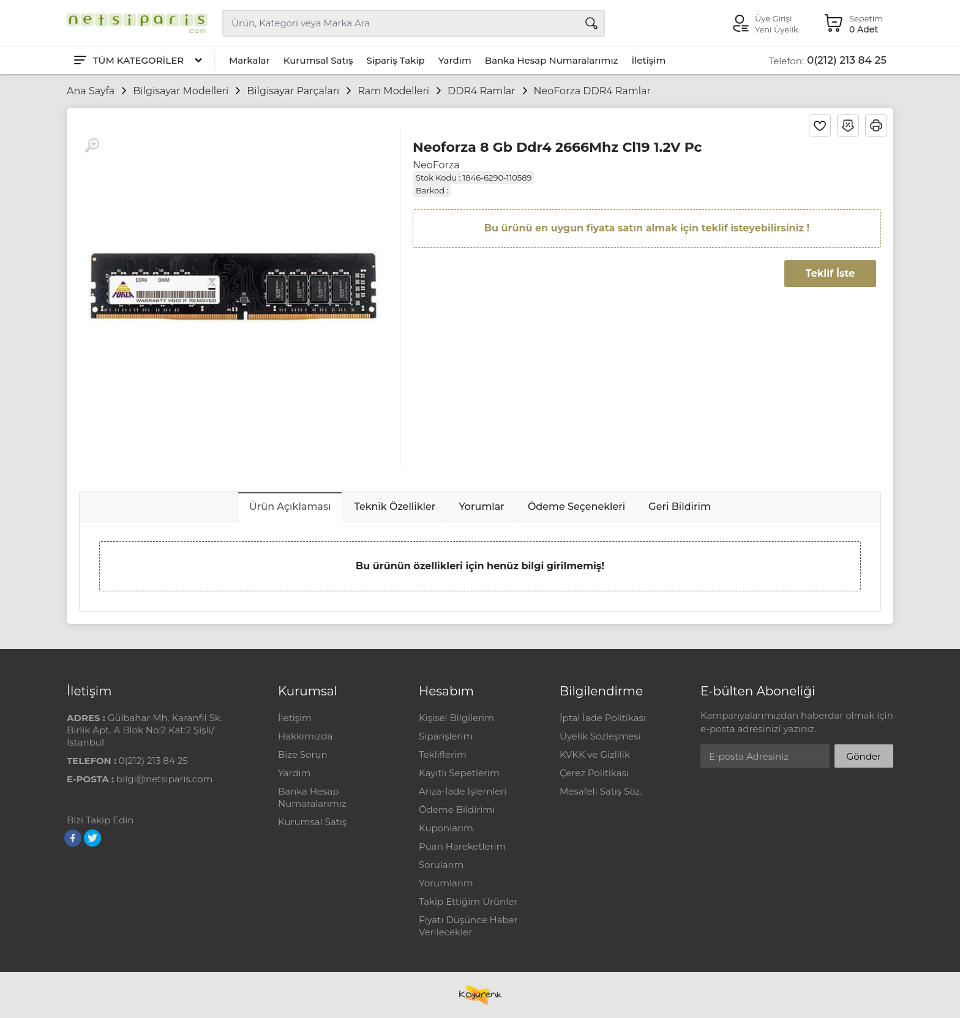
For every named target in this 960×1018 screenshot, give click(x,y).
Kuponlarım (446, 828)
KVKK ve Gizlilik (595, 754)
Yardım (454, 60)
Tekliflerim (443, 754)
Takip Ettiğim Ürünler (468, 901)
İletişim (648, 60)
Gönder (864, 756)
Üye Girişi (773, 18)
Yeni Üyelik (776, 29)
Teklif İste (830, 273)
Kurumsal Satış (318, 60)
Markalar (249, 60)
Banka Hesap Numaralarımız (551, 60)
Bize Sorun (303, 754)
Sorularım (441, 864)
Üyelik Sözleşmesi (600, 736)
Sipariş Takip (395, 60)
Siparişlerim (446, 736)
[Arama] (591, 23)
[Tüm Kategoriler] (137, 60)
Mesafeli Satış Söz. (601, 791)
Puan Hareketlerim (462, 846)
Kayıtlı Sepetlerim (459, 773)
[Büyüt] (92, 146)
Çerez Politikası (594, 773)
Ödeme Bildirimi (457, 809)
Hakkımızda (305, 736)
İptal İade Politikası (603, 718)
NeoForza (436, 165)
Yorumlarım (446, 883)
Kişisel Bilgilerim (456, 718)
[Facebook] (72, 838)
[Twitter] (92, 838)
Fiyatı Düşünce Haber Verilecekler (468, 926)
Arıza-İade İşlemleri (462, 791)
